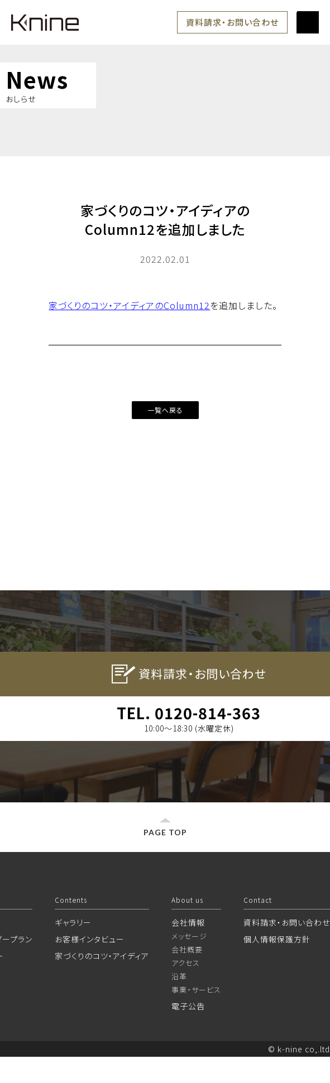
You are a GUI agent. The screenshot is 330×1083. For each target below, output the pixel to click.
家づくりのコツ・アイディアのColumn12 (129, 305)
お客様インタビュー (90, 965)
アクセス (185, 989)
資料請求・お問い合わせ (232, 22)
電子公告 (188, 1032)
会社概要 (187, 975)
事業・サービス (196, 1015)
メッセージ (189, 962)
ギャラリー (73, 948)
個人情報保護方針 (276, 965)
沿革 (179, 1002)
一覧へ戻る (165, 410)
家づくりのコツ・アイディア (102, 982)
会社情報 (188, 948)
